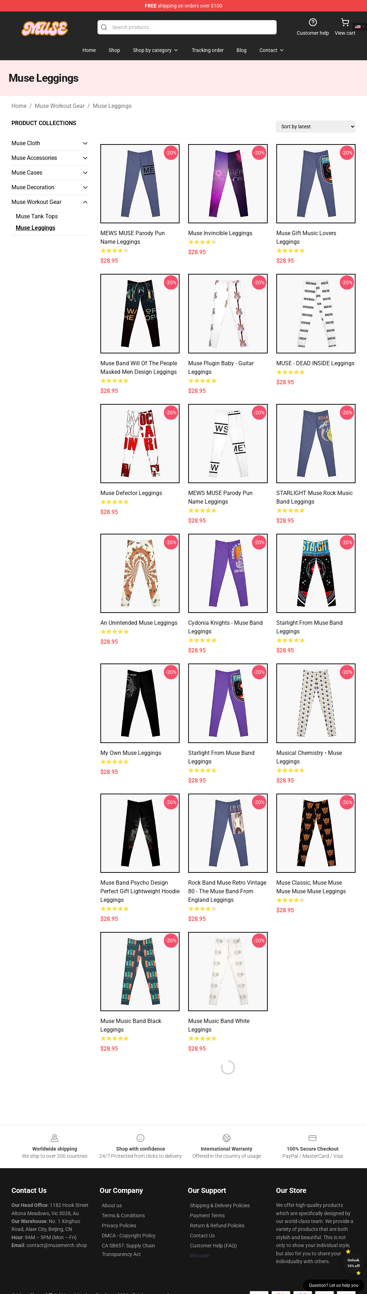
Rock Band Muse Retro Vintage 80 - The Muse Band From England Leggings (227, 891)
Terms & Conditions (123, 1215)
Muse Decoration (32, 187)
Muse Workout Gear (60, 106)
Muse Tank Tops (37, 216)
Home (19, 106)
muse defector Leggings (131, 493)
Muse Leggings (112, 106)
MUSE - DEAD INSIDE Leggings (315, 363)
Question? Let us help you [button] (333, 1285)
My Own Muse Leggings (130, 753)
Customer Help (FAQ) (213, 1245)
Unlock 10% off (353, 1263)
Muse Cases (26, 172)
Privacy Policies (119, 1225)
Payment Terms (207, 1215)
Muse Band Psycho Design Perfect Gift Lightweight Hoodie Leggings (140, 891)
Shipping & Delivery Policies (220, 1205)
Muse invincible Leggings (220, 233)
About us (112, 1205)
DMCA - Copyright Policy (129, 1235)
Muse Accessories (34, 157)
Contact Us (202, 1235)
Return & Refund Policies (217, 1225)
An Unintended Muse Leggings (138, 622)
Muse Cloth (25, 143)
